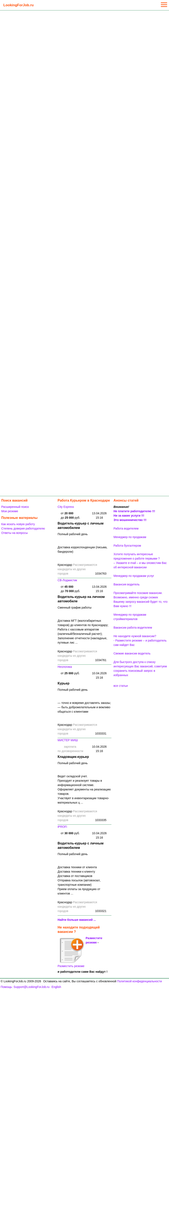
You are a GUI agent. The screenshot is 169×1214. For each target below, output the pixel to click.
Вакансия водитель (127, 584)
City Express (66, 506)
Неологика (65, 666)
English (56, 987)
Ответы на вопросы (14, 533)
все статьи (121, 685)
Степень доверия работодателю (23, 528)
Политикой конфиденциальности (139, 981)
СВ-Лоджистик (67, 580)
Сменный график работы (74, 607)
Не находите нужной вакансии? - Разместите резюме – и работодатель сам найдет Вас (140, 640)
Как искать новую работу (18, 524)
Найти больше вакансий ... (77, 919)
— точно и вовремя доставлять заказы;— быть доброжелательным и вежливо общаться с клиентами (84, 707)
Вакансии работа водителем (133, 627)
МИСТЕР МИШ (68, 740)
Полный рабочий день (73, 534)
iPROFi (62, 826)
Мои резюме (9, 511)
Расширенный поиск (15, 506)
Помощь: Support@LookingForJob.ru (25, 987)
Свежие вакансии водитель (132, 653)
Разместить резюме (71, 952)
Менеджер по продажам (130, 537)
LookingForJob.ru (18, 5)
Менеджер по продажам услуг (134, 575)
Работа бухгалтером (127, 545)
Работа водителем (126, 528)
